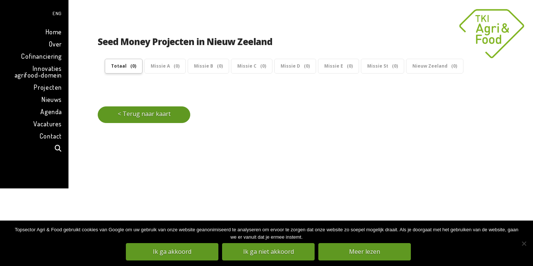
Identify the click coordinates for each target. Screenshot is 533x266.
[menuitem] (34, 12)
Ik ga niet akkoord (268, 252)
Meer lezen (364, 252)
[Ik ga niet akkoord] (523, 243)
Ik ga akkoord (172, 252)
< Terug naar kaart (144, 114)
